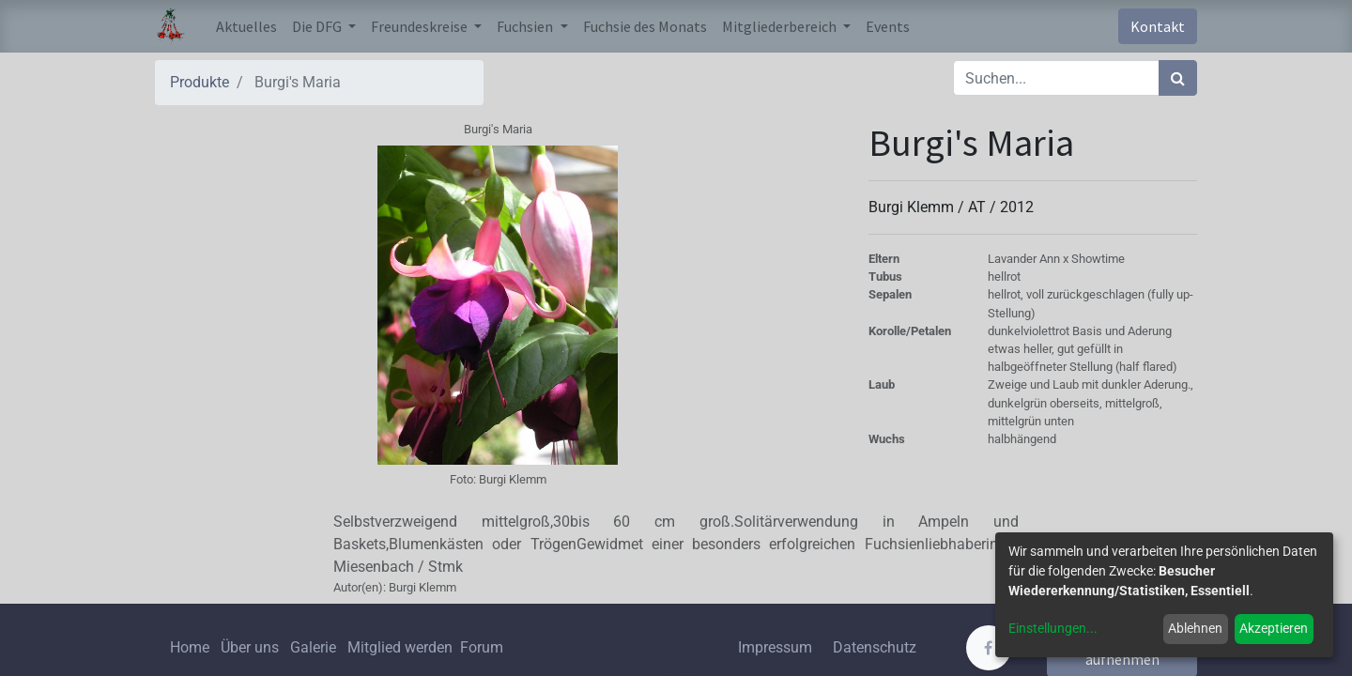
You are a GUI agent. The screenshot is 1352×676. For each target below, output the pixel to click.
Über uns (250, 647)
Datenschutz (874, 647)
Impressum (775, 647)
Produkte (199, 82)
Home (189, 647)
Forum (481, 647)
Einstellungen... (1053, 628)
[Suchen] (1178, 78)
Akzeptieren (1273, 628)
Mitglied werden (401, 647)
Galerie (313, 647)
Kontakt (1157, 26)
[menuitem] (246, 26)
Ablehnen (1195, 628)
